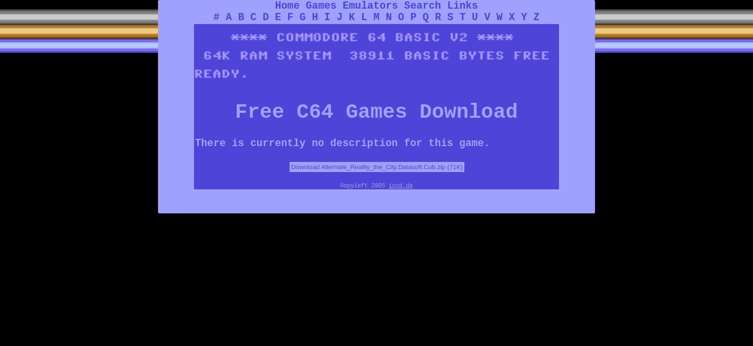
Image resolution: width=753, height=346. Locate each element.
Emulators (370, 6)
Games (321, 6)
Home (287, 6)
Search (422, 6)
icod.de (401, 186)
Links (462, 6)
